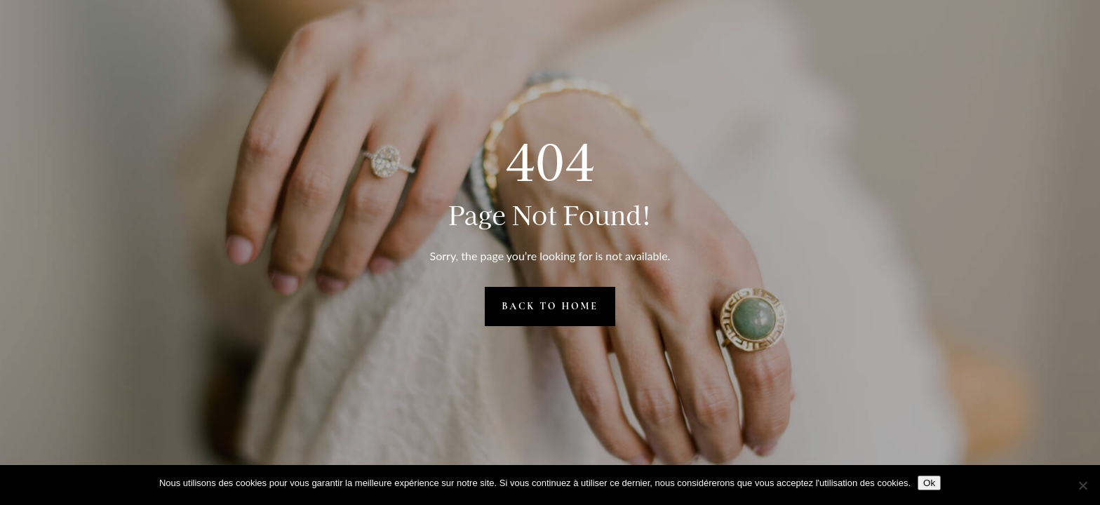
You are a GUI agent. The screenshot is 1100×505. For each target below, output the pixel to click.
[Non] (1082, 485)
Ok (929, 483)
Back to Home (550, 306)
